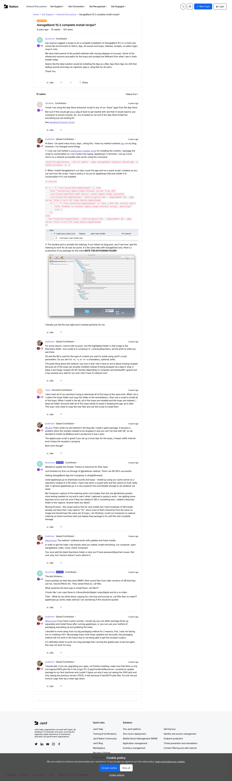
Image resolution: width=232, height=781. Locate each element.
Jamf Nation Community (105, 738)
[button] (203, 6)
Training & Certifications (105, 734)
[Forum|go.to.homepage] (11, 6)
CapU (48, 390)
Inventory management (134, 748)
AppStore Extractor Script (61, 122)
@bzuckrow (51, 540)
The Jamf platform (132, 729)
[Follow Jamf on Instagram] (53, 744)
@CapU (49, 428)
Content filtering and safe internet (180, 748)
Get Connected (77, 6)
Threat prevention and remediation (181, 743)
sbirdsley (49, 103)
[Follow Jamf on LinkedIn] (41, 744)
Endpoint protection (173, 738)
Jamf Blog (98, 743)
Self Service (170, 729)
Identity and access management (180, 734)
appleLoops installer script (83, 151)
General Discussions (36, 6)
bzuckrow (50, 38)
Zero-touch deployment (134, 734)
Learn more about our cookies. (170, 761)
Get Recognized (98, 6)
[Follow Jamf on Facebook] (59, 744)
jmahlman (50, 139)
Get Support (57, 6)
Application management (135, 743)
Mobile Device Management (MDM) (140, 738)
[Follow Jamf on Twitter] (36, 744)
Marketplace (99, 748)
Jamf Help (98, 729)
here (122, 143)
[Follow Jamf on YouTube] (47, 744)
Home (36, 14)
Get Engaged (118, 6)
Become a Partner (102, 752)
